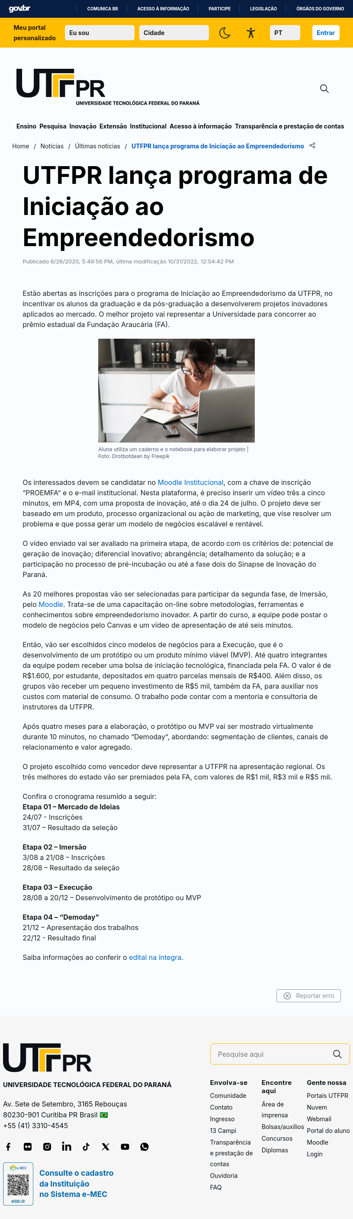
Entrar (326, 32)
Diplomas (275, 1150)
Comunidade (228, 1095)
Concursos (277, 1138)
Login (315, 1154)
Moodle (317, 1142)
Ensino (26, 126)
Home (24, 146)
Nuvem (317, 1107)
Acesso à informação (163, 8)
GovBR (19, 9)
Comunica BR (102, 8)
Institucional (148, 126)
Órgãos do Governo (320, 8)
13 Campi (223, 1130)
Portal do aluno (328, 1130)
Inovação (83, 126)
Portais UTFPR (327, 1095)
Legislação (263, 8)
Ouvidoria (224, 1175)
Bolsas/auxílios (283, 1126)
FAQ (216, 1187)
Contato (221, 1107)
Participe (220, 8)
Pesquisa (52, 126)
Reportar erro (304, 995)
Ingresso (222, 1119)
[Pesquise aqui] (271, 1054)
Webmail (319, 1119)
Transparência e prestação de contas (289, 126)
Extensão (113, 126)
